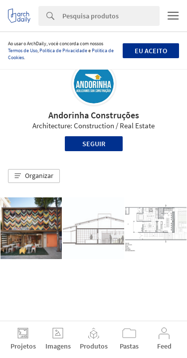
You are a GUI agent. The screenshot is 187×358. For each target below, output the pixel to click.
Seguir (93, 143)
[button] (34, 176)
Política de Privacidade (63, 50)
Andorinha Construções (93, 115)
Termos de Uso (22, 50)
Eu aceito (151, 50)
